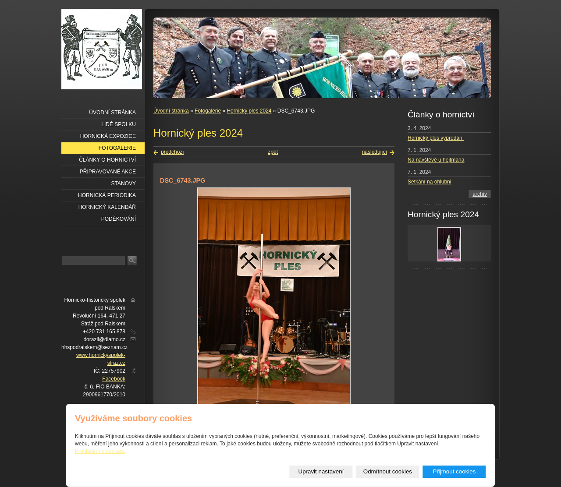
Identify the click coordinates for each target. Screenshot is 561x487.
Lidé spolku (118, 124)
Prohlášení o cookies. (100, 451)
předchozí (172, 152)
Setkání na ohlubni (429, 182)
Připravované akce (108, 172)
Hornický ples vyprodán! (436, 138)
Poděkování (118, 219)
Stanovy (123, 183)
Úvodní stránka (171, 111)
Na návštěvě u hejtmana (436, 160)
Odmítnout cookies (387, 471)
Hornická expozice (108, 136)
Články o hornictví (107, 160)
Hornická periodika (107, 195)
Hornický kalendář (107, 207)
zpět (273, 152)
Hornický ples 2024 (249, 111)
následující (374, 152)
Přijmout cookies (454, 471)
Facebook (113, 379)
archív (479, 194)
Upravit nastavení (321, 471)
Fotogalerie (208, 111)
